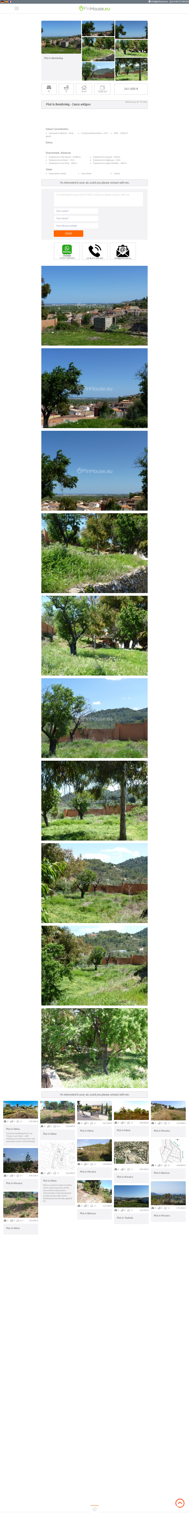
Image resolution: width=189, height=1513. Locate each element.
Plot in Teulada (125, 1217)
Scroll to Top (180, 1503)
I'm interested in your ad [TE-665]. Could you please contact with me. (98, 199)
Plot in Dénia (13, 1129)
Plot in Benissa (162, 1173)
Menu (16, 8)
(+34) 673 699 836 (180, 1)
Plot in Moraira (162, 1130)
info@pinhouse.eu (159, 1)
